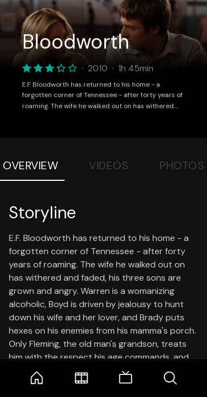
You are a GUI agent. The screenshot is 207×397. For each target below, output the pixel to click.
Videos (109, 165)
